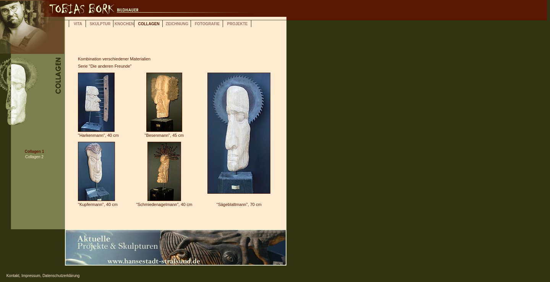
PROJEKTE (237, 24)
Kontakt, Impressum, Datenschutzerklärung (39, 276)
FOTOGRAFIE (207, 24)
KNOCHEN (124, 24)
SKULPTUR (100, 24)
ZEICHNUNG (177, 24)
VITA (78, 24)
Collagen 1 (34, 151)
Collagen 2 (34, 157)
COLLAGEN (149, 24)
